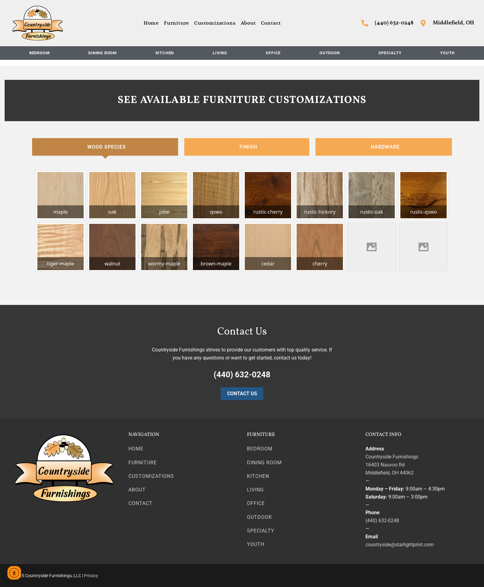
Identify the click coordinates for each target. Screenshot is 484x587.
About (248, 23)
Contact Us (242, 393)
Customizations (215, 23)
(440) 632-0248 (382, 520)
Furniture (176, 23)
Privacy (91, 575)
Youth (447, 53)
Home (151, 23)
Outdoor (329, 53)
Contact (271, 23)
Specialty (389, 53)
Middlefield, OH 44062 (389, 473)
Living (220, 53)
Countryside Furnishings (391, 457)
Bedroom (39, 53)
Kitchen (165, 53)
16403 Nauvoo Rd (385, 465)
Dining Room (102, 53)
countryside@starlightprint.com (399, 545)
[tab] (105, 147)
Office (273, 53)
